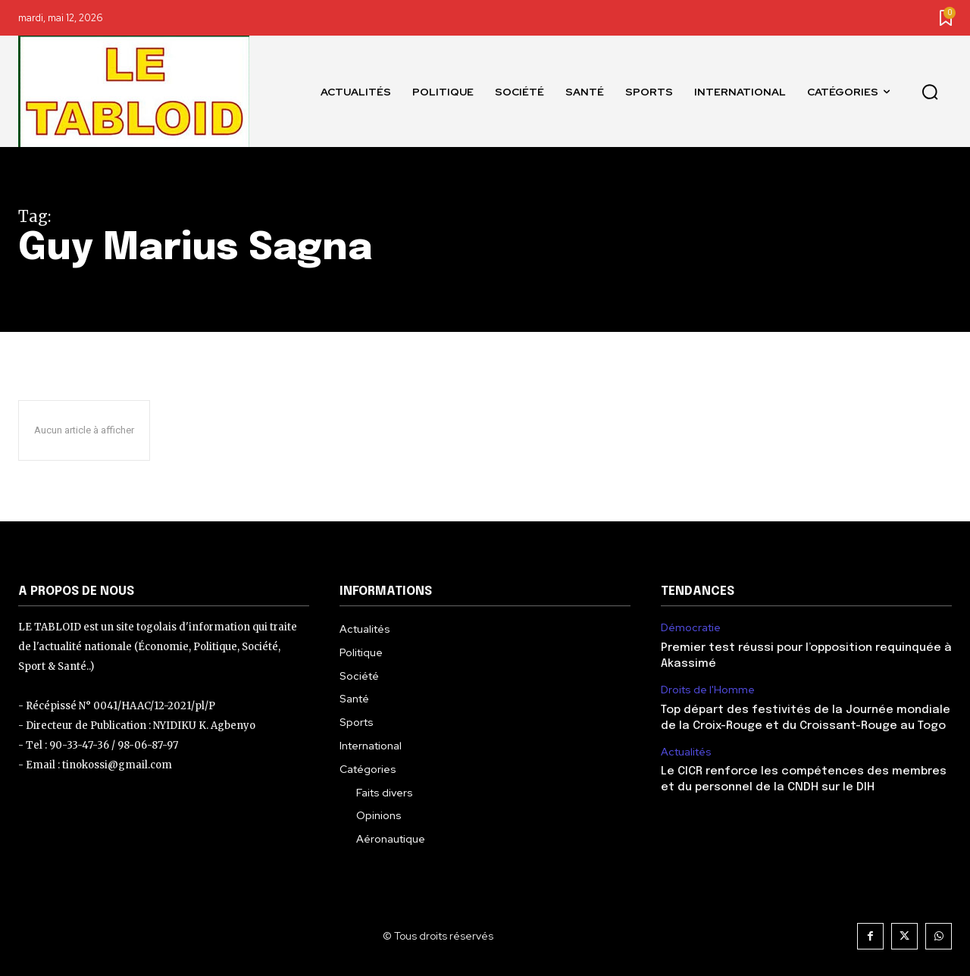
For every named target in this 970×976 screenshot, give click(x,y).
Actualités (686, 752)
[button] (930, 92)
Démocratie (691, 627)
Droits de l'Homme (708, 690)
